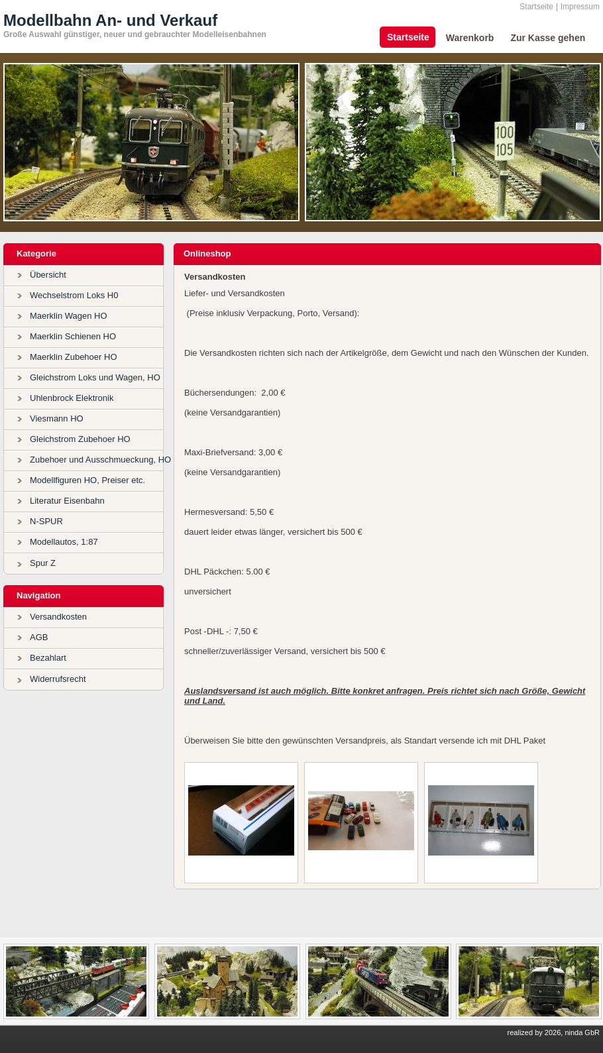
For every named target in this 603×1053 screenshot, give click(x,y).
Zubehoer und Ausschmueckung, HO (100, 460)
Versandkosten (58, 617)
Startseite (536, 6)
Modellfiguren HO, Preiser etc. (87, 480)
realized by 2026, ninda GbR (554, 1032)
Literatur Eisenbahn (67, 501)
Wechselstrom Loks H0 (74, 295)
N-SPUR (46, 521)
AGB (39, 637)
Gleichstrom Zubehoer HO (80, 439)
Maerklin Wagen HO (68, 316)
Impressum (580, 6)
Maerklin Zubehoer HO (73, 357)
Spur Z (43, 563)
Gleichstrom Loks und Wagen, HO (95, 377)
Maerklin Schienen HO (73, 336)
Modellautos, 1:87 (64, 542)
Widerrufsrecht (58, 679)
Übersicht (48, 275)
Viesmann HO (56, 418)
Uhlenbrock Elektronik (71, 398)
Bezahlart (48, 658)
